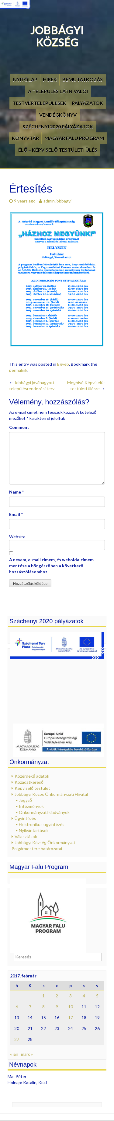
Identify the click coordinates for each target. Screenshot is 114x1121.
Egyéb (63, 364)
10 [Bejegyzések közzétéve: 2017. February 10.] (70, 1006)
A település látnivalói (58, 91)
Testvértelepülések (39, 103)
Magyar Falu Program (74, 138)
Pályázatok (87, 103)
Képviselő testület (32, 788)
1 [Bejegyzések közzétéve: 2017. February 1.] (43, 995)
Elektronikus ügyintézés (41, 824)
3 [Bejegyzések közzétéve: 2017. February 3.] (70, 995)
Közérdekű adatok (32, 776)
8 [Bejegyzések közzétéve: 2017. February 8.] (43, 1006)
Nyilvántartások (34, 830)
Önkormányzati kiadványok (44, 812)
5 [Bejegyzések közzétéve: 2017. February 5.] (97, 995)
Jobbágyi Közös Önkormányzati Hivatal (51, 794)
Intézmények (31, 806)
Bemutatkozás (82, 79)
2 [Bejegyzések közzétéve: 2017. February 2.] (57, 995)
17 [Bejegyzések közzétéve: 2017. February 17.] (70, 1017)
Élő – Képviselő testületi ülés (57, 150)
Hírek (50, 79)
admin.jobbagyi (57, 200)
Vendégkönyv (58, 115)
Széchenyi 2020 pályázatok (57, 126)
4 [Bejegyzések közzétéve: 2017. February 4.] (84, 995)
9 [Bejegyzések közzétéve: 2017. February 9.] (57, 1006)
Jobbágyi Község (57, 36)
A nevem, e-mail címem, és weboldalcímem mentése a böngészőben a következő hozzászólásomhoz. (51, 565)
